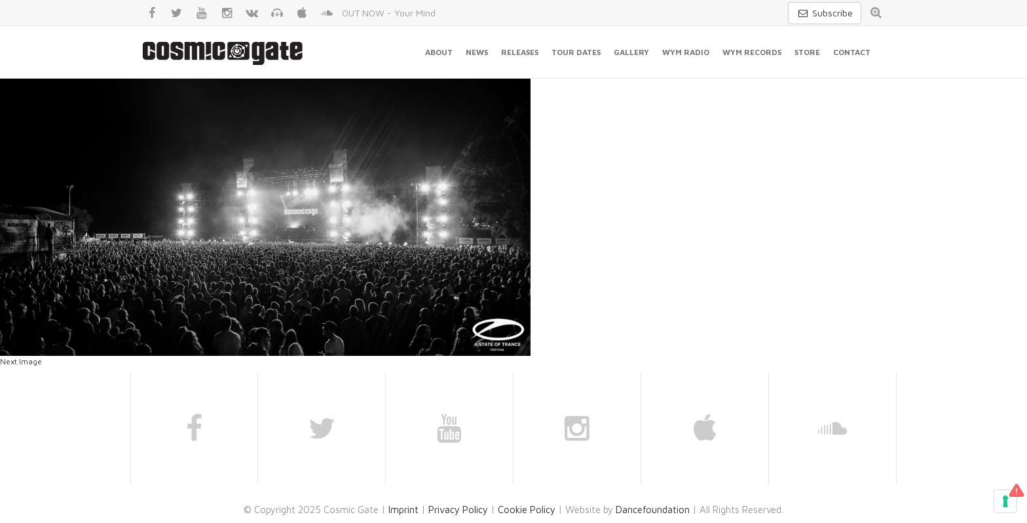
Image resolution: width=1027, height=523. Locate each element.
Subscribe (824, 12)
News (477, 52)
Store (807, 52)
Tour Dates (576, 52)
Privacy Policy (458, 509)
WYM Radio (685, 52)
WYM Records (751, 52)
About (439, 52)
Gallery (631, 52)
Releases (519, 52)
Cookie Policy (526, 509)
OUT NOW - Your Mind (389, 12)
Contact (851, 52)
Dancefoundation (653, 509)
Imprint (403, 509)
